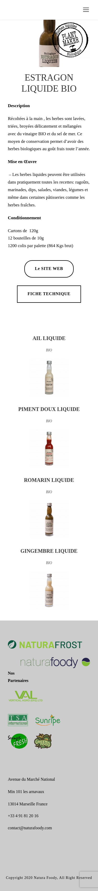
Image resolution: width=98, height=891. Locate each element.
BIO (49, 350)
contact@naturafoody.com (30, 828)
